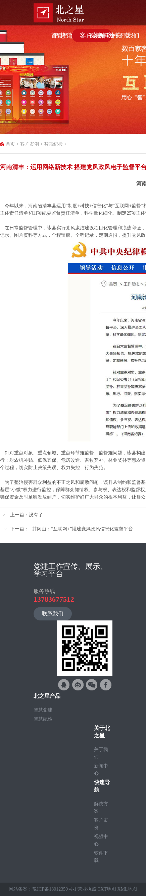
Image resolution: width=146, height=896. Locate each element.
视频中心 (101, 840)
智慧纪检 (53, 144)
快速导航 (102, 786)
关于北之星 (102, 731)
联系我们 (52, 613)
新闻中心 (101, 769)
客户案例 (29, 144)
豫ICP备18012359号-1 (54, 889)
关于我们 (101, 753)
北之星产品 (47, 696)
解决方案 (101, 807)
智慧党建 (43, 710)
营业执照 (87, 889)
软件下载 (101, 856)
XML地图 (127, 889)
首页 (10, 144)
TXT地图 (107, 889)
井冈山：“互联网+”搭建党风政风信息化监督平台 (82, 528)
